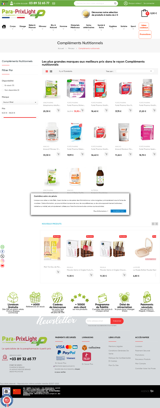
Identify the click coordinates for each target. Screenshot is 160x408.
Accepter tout (118, 211)
